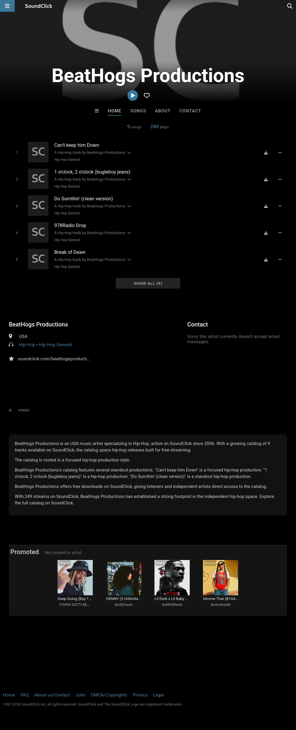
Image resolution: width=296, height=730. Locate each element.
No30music (124, 605)
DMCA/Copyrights (109, 695)
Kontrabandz (221, 605)
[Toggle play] (17, 152)
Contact (190, 111)
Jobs (80, 695)
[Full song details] (280, 153)
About (163, 111)
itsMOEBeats (172, 605)
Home (114, 111)
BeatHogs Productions (38, 324)
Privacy (140, 695)
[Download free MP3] (266, 153)
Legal (158, 695)
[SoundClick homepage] (39, 6)
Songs (138, 111)
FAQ (25, 695)
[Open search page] (290, 6)
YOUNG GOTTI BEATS (76, 605)
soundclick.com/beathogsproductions (56, 358)
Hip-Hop (27, 344)
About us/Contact (52, 695)
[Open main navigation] (7, 6)
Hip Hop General (67, 160)
